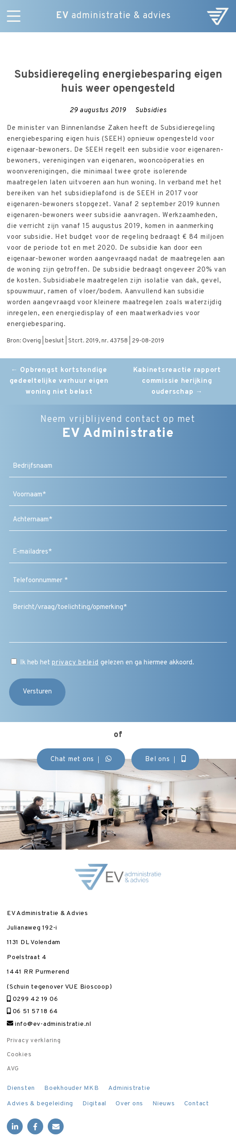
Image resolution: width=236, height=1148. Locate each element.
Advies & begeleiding (40, 1104)
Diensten (21, 1088)
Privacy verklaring (34, 1040)
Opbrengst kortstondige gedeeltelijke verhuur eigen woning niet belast (59, 381)
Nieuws (163, 1104)
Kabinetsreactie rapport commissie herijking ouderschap (177, 381)
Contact (196, 1104)
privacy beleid (75, 662)
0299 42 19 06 (32, 999)
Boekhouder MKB (71, 1088)
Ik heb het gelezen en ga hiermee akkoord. (107, 662)
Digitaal (94, 1104)
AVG (13, 1069)
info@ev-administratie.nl (49, 1024)
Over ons (129, 1104)
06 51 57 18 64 (32, 1011)
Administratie (129, 1088)
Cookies (19, 1055)
